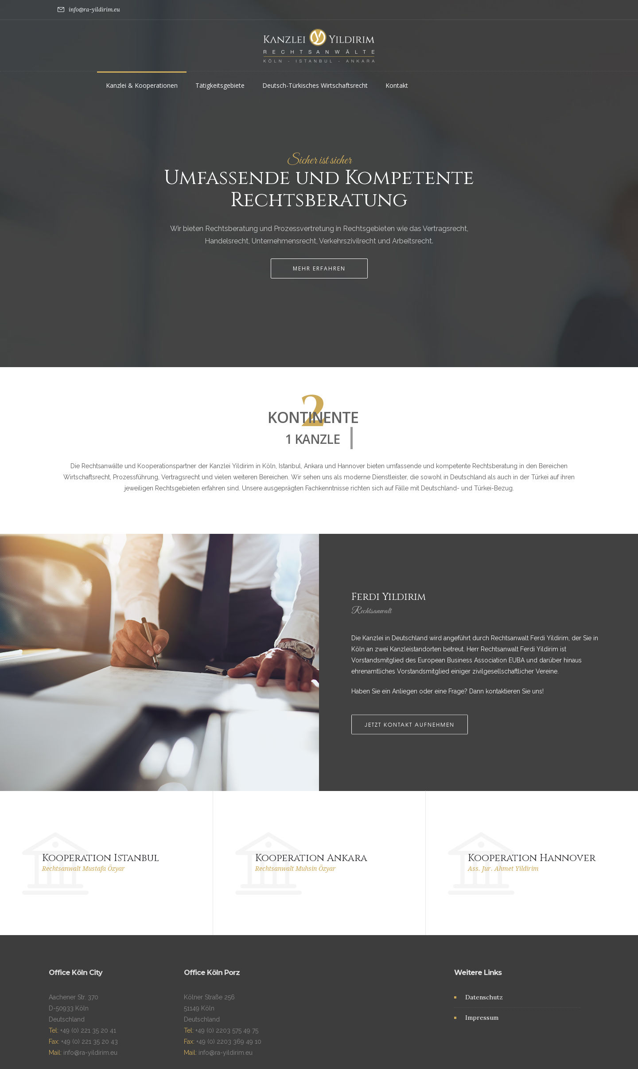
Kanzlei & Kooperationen (142, 85)
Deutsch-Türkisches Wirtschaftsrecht (315, 85)
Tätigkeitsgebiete (220, 85)
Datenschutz (484, 964)
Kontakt (396, 85)
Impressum (481, 984)
